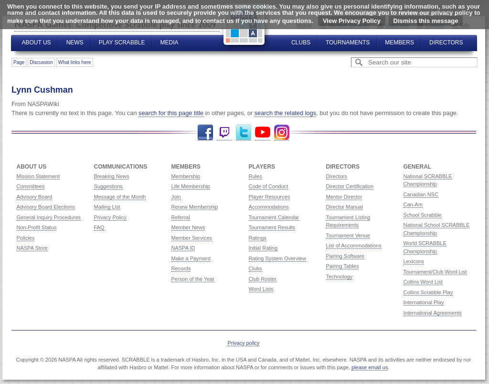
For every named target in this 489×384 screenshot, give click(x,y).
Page (18, 62)
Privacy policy (243, 343)
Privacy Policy (110, 217)
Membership (186, 176)
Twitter (243, 132)
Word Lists (261, 289)
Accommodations (269, 207)
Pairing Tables (342, 266)
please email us (369, 367)
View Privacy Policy (352, 20)
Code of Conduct (268, 186)
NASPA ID (183, 248)
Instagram (281, 132)
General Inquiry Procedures (49, 217)
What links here (74, 62)
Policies (26, 238)
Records (181, 268)
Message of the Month (120, 197)
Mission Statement (38, 176)
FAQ (99, 227)
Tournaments (348, 42)
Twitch (224, 132)
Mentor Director (344, 197)
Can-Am (413, 204)
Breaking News (111, 176)
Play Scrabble (122, 42)
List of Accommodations (354, 245)
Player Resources (269, 197)
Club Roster (262, 279)
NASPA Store (32, 248)
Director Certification (350, 186)
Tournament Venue (348, 235)
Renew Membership (194, 207)
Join (176, 197)
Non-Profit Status (37, 227)
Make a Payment (191, 258)
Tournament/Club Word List (435, 272)
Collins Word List (423, 282)
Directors (446, 42)
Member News (188, 227)
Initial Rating (263, 248)
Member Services (192, 238)
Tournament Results (272, 227)
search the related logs (285, 113)
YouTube (262, 132)
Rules (255, 176)
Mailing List (107, 207)
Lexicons (414, 261)
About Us (36, 42)
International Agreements (433, 313)
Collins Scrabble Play (428, 292)
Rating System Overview (277, 258)
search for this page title (170, 113)
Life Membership (190, 186)
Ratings (257, 238)
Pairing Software (345, 256)
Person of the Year (193, 279)
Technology (339, 276)
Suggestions (108, 186)
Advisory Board (35, 197)
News (75, 42)
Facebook (205, 132)
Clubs (300, 42)
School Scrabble (423, 215)
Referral (180, 217)
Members (399, 42)
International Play (424, 302)
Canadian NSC (421, 194)
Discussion (41, 62)
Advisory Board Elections (46, 207)
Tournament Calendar (274, 217)
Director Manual (344, 207)
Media (169, 42)
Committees (31, 186)
